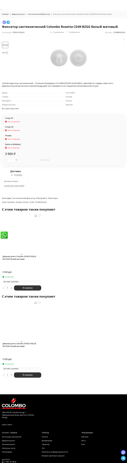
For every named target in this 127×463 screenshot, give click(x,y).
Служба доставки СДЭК (14, 186)
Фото (83, 440)
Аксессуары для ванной (11, 437)
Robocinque (53, 198)
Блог (83, 444)
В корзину (45, 159)
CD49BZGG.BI (41, 202)
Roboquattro (41, 198)
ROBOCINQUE (18, 32)
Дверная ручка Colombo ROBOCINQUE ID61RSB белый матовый (19, 257)
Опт (43, 448)
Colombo (11, 202)
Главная (5, 14)
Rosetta (19, 202)
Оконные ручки (8, 444)
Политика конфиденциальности (55, 452)
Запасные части (8, 448)
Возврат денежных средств (53, 456)
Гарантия (45, 444)
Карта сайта (7, 424)
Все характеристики (10, 108)
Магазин (84, 437)
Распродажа (7, 452)
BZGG (25, 202)
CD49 (31, 202)
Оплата (45, 437)
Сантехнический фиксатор (39, 14)
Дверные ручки (18, 14)
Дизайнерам (47, 440)
